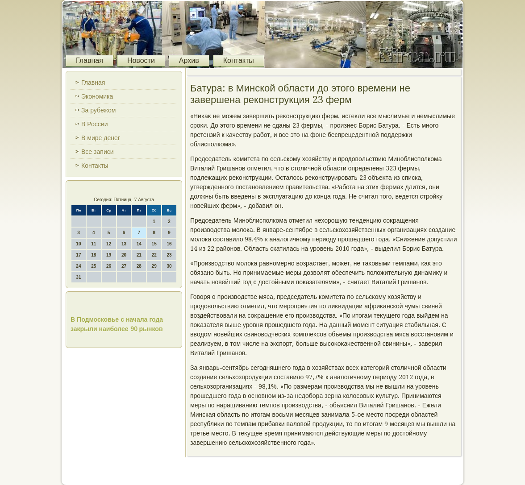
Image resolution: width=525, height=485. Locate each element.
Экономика (97, 96)
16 (169, 243)
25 (93, 266)
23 (169, 255)
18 (93, 255)
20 (123, 255)
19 (108, 255)
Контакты (238, 60)
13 (123, 243)
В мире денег (100, 137)
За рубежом (98, 110)
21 (139, 255)
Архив (189, 60)
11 (93, 243)
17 (78, 255)
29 (154, 266)
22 (154, 255)
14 (139, 243)
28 (139, 266)
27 (123, 266)
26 (108, 266)
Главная (89, 60)
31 (78, 277)
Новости (141, 60)
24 (78, 266)
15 (154, 243)
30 (169, 266)
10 (78, 243)
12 (108, 243)
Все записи (97, 151)
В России (94, 124)
